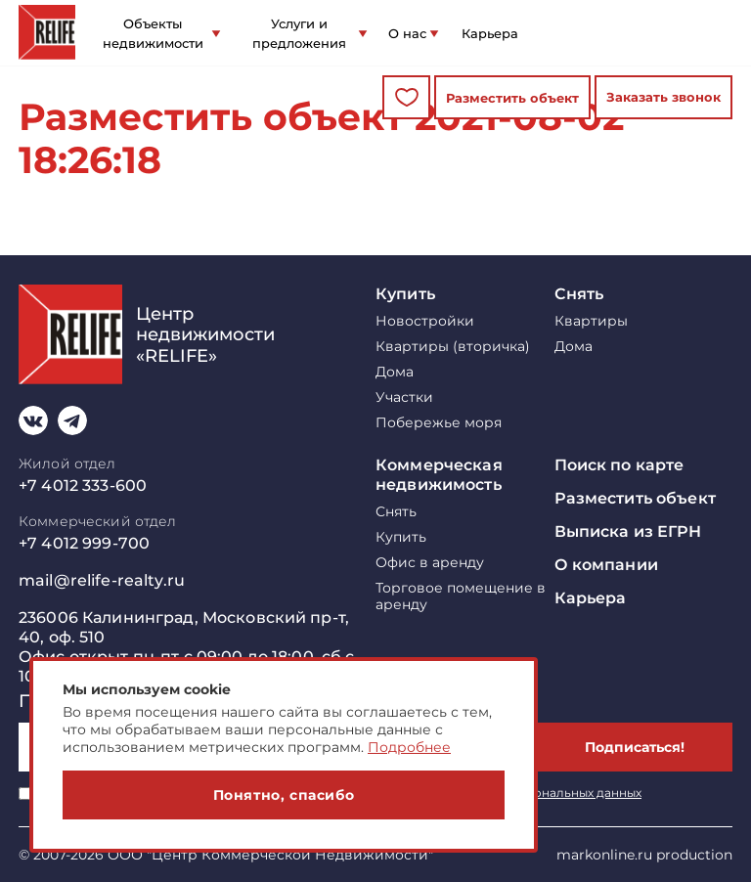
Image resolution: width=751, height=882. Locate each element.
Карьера (490, 33)
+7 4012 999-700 (84, 543)
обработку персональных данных (538, 792)
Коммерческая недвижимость (439, 475)
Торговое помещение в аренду (461, 596)
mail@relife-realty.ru (102, 580)
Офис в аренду (430, 562)
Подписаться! (635, 747)
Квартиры (591, 321)
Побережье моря (439, 423)
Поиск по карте (619, 465)
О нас (407, 33)
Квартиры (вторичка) (453, 346)
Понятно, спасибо (284, 795)
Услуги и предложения (299, 33)
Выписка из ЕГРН (628, 531)
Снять (579, 294)
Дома (395, 372)
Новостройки (425, 321)
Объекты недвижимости (153, 33)
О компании (606, 564)
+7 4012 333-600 (83, 485)
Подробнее (409, 747)
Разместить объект (512, 98)
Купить (405, 294)
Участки (404, 397)
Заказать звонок (663, 97)
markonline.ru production (644, 854)
